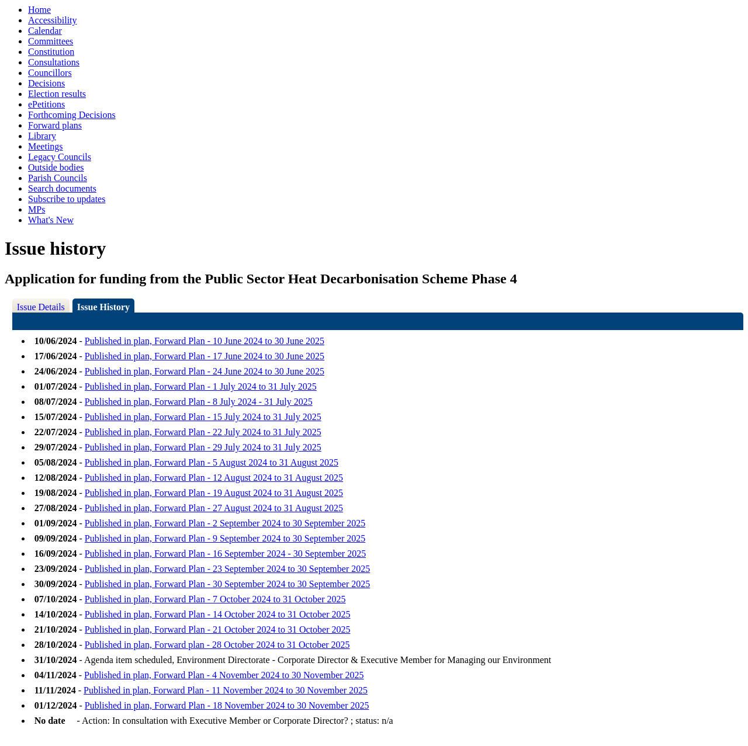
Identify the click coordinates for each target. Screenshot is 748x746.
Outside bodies (56, 167)
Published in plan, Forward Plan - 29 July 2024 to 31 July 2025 (203, 447)
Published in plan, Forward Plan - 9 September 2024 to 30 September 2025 (225, 538)
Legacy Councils (59, 157)
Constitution (51, 52)
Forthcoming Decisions (72, 115)
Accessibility (52, 20)
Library (42, 136)
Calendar (45, 31)
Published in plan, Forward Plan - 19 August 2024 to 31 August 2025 (214, 493)
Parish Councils (57, 178)
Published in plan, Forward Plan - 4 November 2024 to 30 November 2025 (224, 675)
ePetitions (46, 104)
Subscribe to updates (66, 199)
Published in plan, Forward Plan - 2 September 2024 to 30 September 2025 (225, 523)
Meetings (45, 146)
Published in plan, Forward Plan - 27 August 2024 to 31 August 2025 (214, 508)
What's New (51, 220)
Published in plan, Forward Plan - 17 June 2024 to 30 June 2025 (204, 356)
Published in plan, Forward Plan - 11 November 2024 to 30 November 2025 (226, 690)
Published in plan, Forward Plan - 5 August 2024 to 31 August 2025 (211, 462)
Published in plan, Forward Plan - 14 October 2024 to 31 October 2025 (218, 614)
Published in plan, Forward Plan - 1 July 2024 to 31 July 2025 (201, 386)
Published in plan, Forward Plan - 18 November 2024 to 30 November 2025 (227, 705)
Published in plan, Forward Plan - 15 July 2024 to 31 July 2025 (203, 417)
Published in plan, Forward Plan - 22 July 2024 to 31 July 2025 (203, 432)
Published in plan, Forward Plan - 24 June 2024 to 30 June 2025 (204, 371)
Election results (57, 94)
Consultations (53, 62)
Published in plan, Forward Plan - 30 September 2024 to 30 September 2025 (227, 584)
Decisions (46, 83)
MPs (36, 209)
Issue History (103, 307)
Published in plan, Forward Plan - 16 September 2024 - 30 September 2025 (225, 553)
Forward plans (55, 125)
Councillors (50, 73)
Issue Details (41, 307)
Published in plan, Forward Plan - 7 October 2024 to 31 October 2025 (215, 599)
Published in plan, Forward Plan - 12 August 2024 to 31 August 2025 (214, 478)
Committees (50, 41)
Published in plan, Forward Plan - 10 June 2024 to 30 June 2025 (204, 341)
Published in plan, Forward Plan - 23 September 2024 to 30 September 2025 (227, 569)
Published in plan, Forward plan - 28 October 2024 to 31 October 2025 (217, 645)
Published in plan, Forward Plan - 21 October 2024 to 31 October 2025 (218, 629)
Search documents (62, 188)
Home (39, 10)
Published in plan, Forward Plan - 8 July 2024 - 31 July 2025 (199, 402)
